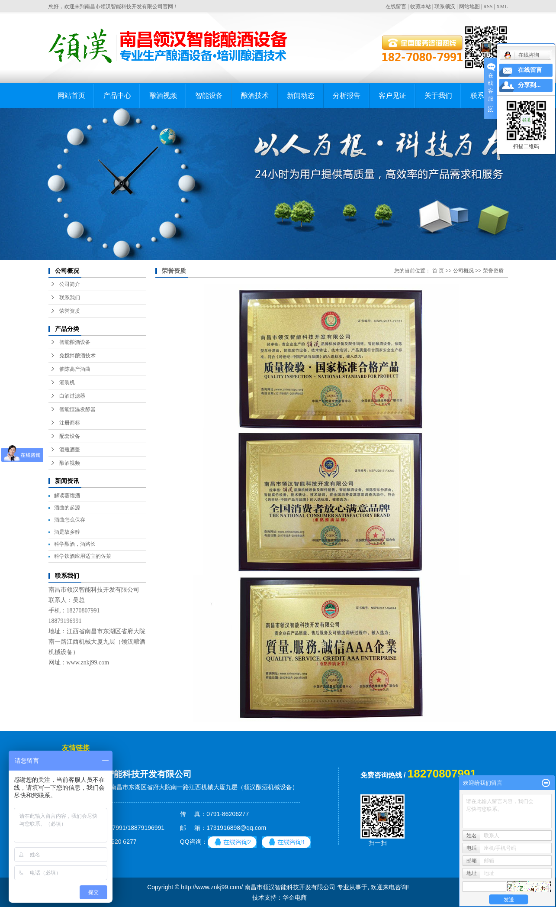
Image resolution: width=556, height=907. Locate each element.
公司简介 (69, 284)
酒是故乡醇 (67, 532)
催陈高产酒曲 (74, 369)
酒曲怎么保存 (69, 520)
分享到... (529, 85)
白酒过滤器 (72, 396)
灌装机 (67, 382)
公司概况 (463, 271)
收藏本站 (420, 6)
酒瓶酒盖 (69, 450)
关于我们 (438, 95)
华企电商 (295, 897)
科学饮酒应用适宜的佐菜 (82, 556)
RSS (487, 6)
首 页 (438, 271)
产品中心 (117, 95)
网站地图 (469, 6)
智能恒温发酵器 (77, 409)
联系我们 (69, 298)
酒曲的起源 (67, 508)
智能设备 (209, 95)
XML (502, 6)
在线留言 (396, 6)
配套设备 (69, 436)
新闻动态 (301, 95)
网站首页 (71, 95)
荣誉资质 (69, 311)
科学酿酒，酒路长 (75, 544)
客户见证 (392, 95)
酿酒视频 (163, 95)
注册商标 (69, 423)
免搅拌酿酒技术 (77, 356)
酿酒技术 (255, 95)
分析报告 (346, 95)
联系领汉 (444, 6)
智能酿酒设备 (74, 342)
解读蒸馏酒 (67, 495)
